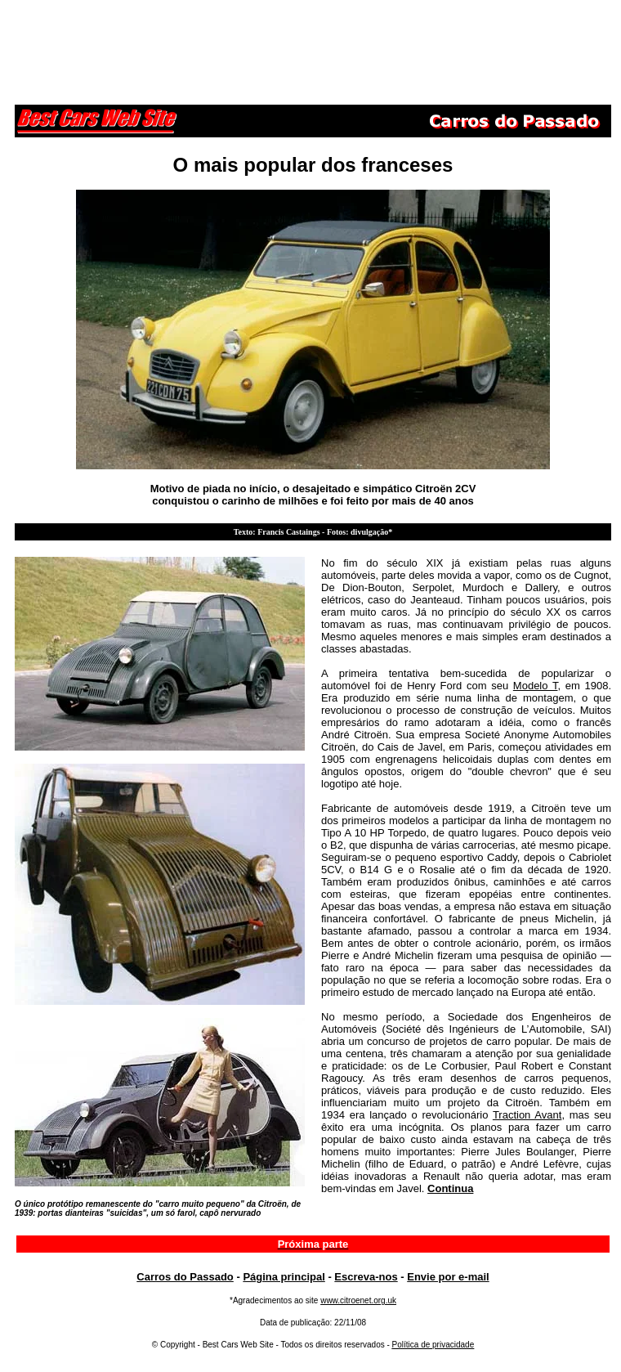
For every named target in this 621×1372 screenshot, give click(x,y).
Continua (450, 1188)
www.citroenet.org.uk (358, 1300)
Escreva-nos (365, 1277)
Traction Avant (527, 1115)
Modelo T (535, 685)
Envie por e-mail (448, 1277)
